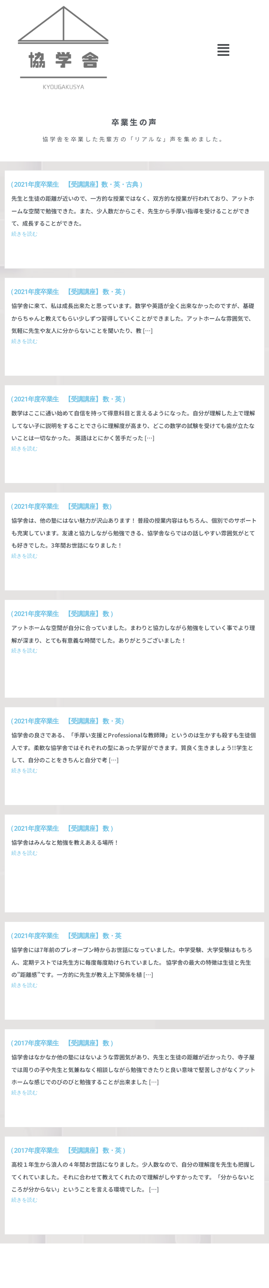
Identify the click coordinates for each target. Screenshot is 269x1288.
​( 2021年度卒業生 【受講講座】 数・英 (66, 936)
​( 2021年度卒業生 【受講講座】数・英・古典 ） (78, 184)
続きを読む (24, 234)
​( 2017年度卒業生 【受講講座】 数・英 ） (69, 1150)
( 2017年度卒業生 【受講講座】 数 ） (63, 1043)
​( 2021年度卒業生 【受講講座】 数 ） (63, 614)
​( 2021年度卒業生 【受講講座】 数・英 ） (69, 292)
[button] (223, 50)
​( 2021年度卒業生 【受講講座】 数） (63, 506)
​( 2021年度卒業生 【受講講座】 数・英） (69, 721)
